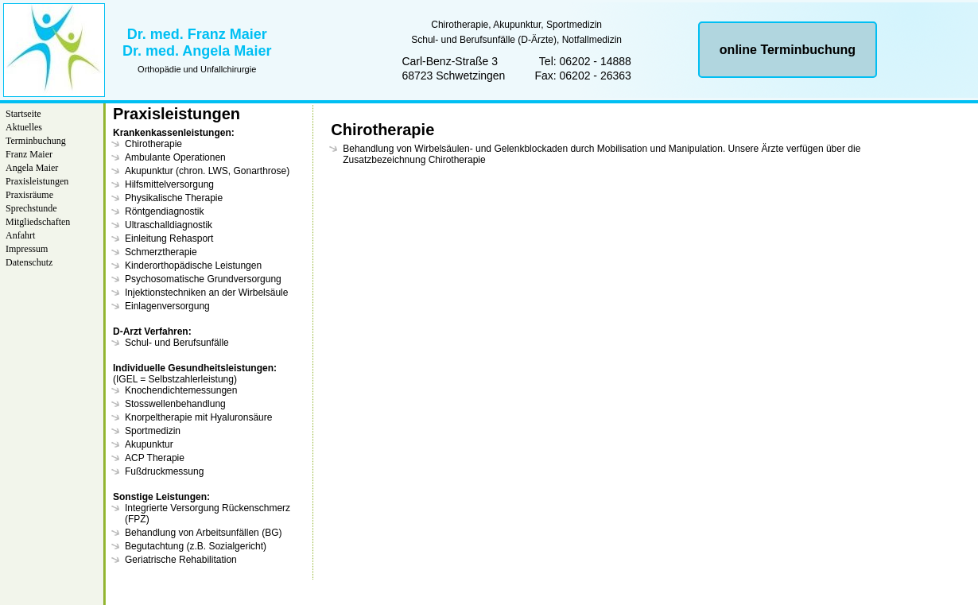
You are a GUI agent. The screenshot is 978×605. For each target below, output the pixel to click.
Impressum (27, 248)
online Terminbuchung (788, 49)
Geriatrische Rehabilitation (181, 559)
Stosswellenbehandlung (175, 403)
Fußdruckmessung (164, 471)
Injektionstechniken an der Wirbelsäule (206, 292)
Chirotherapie (153, 143)
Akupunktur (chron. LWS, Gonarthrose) (207, 170)
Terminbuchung (36, 140)
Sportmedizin (152, 430)
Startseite (23, 113)
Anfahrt (20, 235)
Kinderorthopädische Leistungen (193, 265)
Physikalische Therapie (174, 198)
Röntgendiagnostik (164, 211)
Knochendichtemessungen (181, 390)
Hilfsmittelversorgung (169, 184)
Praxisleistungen (37, 181)
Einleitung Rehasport (169, 238)
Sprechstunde (31, 208)
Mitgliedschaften (38, 221)
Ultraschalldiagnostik (168, 225)
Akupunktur (149, 444)
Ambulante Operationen (175, 157)
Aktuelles (24, 127)
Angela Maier (32, 167)
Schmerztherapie (161, 252)
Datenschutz (29, 262)
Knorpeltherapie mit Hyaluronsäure (198, 417)
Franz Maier (29, 154)
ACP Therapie (154, 457)
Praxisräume (29, 194)
